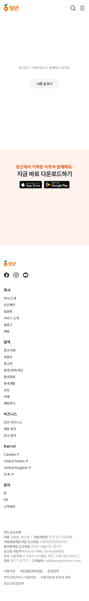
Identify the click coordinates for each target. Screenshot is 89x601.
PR (6, 500)
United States (16, 461)
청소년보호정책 (14, 583)
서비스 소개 (11, 318)
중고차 (8, 363)
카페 (6, 397)
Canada (11, 454)
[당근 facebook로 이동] (6, 275)
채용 (6, 331)
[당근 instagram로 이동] (16, 275)
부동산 (8, 357)
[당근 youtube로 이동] (25, 275)
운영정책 (53, 571)
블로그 (8, 325)
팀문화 (8, 311)
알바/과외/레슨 (13, 370)
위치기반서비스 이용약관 (20, 577)
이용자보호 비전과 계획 (55, 577)
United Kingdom (17, 468)
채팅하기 (9, 403)
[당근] (11, 8)
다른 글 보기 (44, 84)
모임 (6, 390)
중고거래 (9, 350)
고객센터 (9, 506)
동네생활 (9, 383)
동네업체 (9, 377)
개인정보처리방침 (31, 571)
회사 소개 (10, 298)
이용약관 (9, 571)
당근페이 (9, 305)
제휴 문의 (10, 429)
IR (5, 493)
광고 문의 (10, 435)
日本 (9, 474)
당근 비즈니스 (13, 422)
